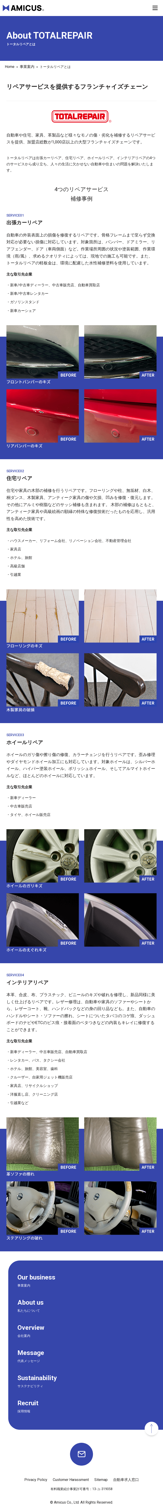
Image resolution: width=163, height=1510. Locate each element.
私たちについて (28, 1310)
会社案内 (23, 1336)
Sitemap (101, 1480)
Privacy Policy (35, 1480)
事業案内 (23, 1285)
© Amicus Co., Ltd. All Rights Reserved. (81, 1502)
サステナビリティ (30, 1386)
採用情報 (23, 1411)
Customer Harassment (71, 1480)
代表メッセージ (28, 1361)
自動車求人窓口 (126, 1480)
